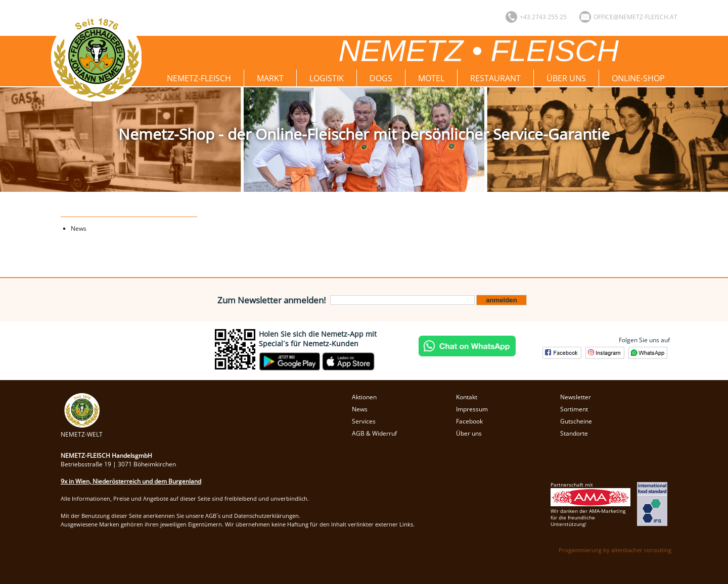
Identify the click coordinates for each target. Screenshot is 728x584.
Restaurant (495, 78)
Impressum (472, 409)
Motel (431, 78)
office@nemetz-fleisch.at (635, 17)
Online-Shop (638, 78)
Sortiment (574, 409)
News (78, 228)
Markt (270, 78)
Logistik (326, 78)
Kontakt (466, 397)
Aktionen (364, 397)
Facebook (469, 421)
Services (364, 421)
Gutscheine (576, 421)
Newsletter (575, 397)
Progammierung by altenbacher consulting (615, 550)
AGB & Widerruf (374, 433)
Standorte (574, 433)
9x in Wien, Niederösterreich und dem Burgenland (131, 481)
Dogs (381, 78)
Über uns (566, 78)
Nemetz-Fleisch (199, 78)
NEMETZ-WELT (82, 430)
